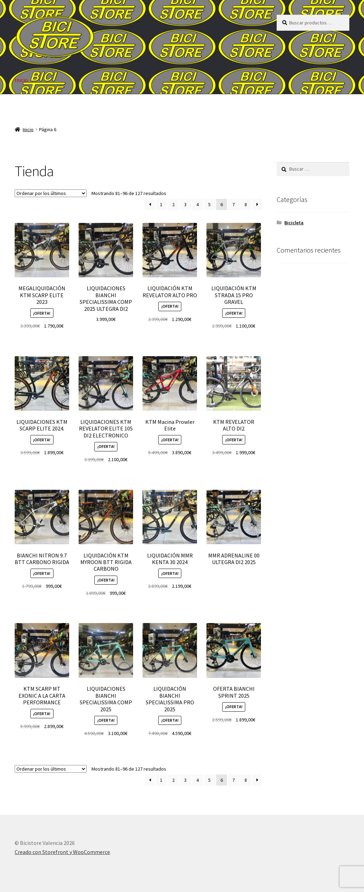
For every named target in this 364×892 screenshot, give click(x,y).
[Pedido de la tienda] (51, 193)
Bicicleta (294, 222)
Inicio (21, 79)
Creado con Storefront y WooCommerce (62, 851)
